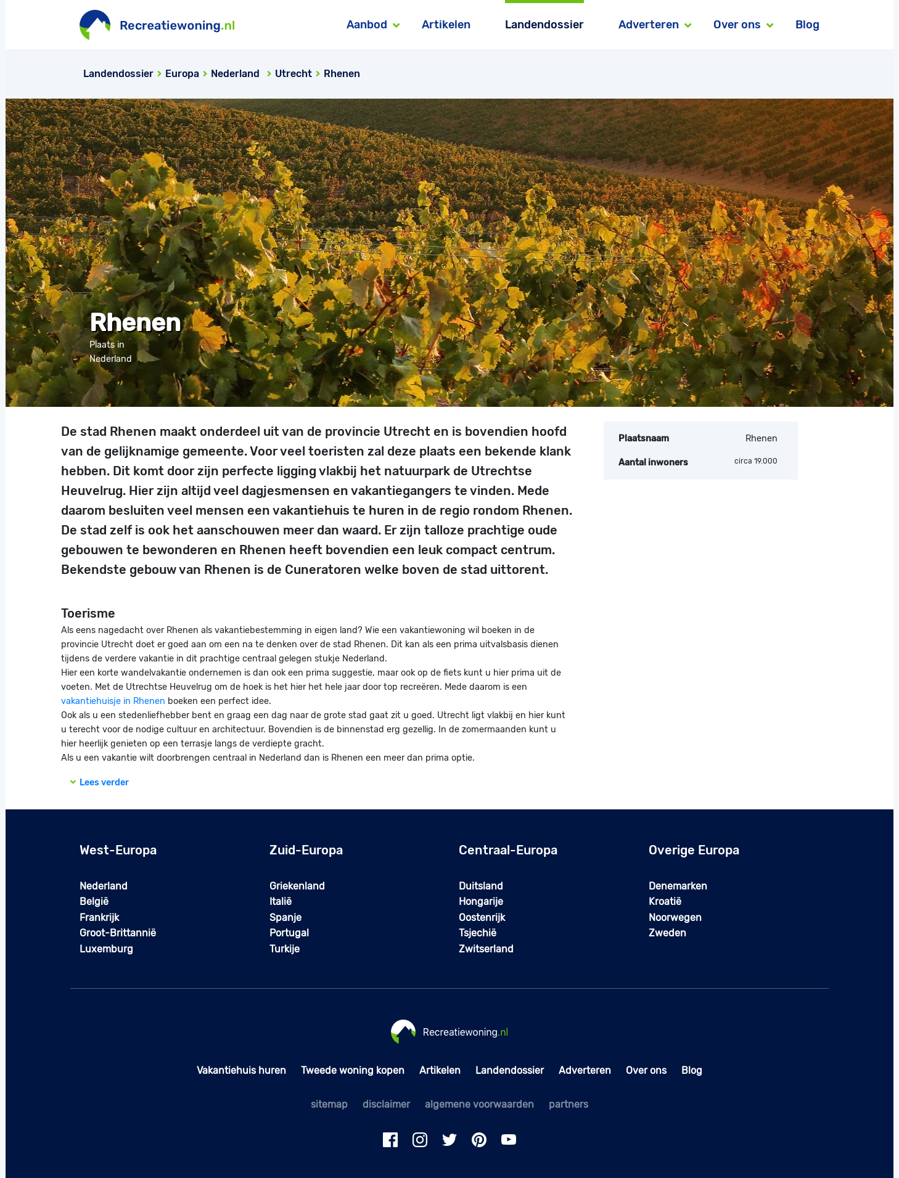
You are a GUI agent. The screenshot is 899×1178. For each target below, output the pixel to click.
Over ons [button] (737, 24)
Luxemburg (106, 949)
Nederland (104, 886)
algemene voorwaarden (479, 1104)
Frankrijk (99, 917)
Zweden (667, 933)
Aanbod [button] (367, 24)
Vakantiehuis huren (241, 1070)
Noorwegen (675, 917)
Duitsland (481, 886)
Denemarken (678, 886)
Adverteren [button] (648, 24)
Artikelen (446, 24)
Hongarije (481, 901)
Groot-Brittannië (118, 933)
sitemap (329, 1104)
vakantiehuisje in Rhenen (113, 701)
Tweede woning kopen (352, 1070)
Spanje (285, 917)
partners (568, 1104)
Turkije (284, 949)
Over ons (646, 1070)
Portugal (289, 933)
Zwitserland (486, 949)
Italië (280, 901)
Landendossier (544, 24)
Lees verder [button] (99, 782)
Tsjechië (477, 933)
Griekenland (297, 886)
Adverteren (585, 1070)
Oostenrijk (482, 917)
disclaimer (386, 1104)
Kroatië (665, 901)
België (94, 901)
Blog (807, 24)
